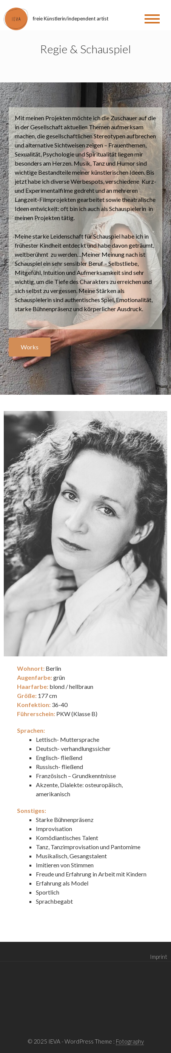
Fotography (130, 1041)
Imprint (158, 956)
